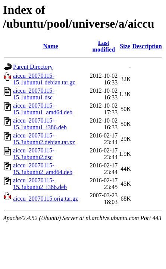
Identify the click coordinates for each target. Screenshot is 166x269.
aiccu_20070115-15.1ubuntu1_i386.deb (40, 123)
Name (50, 46)
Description (147, 46)
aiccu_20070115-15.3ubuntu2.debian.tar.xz (44, 138)
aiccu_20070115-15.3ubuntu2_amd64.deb (42, 168)
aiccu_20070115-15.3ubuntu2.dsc (33, 153)
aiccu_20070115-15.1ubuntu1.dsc (33, 94)
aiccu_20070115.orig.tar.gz (45, 198)
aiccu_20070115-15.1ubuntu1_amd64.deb (42, 108)
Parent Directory (33, 67)
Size (125, 46)
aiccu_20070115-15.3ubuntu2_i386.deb (40, 183)
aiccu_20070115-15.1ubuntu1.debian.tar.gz (44, 79)
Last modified (104, 46)
